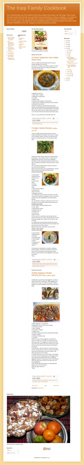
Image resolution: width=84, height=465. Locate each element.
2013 (67, 46)
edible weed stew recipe (40, 122)
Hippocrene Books (21, 45)
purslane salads (35, 264)
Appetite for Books (21, 39)
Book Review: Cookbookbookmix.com (11, 49)
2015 (67, 78)
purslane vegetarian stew (37, 123)
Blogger (48, 457)
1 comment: (48, 118)
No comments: (49, 259)
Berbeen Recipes (38, 263)
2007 (67, 40)
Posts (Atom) (40, 388)
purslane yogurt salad (52, 264)
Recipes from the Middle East (11, 59)
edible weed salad (53, 263)
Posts (67, 31)
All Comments (68, 34)
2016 (67, 80)
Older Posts (56, 385)
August (68, 69)
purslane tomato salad (43, 264)
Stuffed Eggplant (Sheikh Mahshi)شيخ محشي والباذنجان (43, 274)
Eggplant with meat (53, 380)
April (68, 54)
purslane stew (55, 122)
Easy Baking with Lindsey (10, 56)
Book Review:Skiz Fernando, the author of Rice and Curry (11, 44)
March (68, 52)
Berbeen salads (46, 263)
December (69, 75)
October (69, 71)
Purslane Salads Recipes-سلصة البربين (72, 62)
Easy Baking (10, 53)
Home (45, 385)
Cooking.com (11, 51)
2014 (67, 48)
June (68, 56)
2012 (67, 44)
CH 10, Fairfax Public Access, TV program (11, 38)
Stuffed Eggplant (44, 381)
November (69, 73)
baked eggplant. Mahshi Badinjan (42, 380)
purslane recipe (48, 122)
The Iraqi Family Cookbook (36, 8)
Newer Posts (35, 385)
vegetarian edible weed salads (38, 266)
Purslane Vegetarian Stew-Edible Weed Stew (71, 66)
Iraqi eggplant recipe (36, 381)
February (69, 50)
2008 (67, 42)
